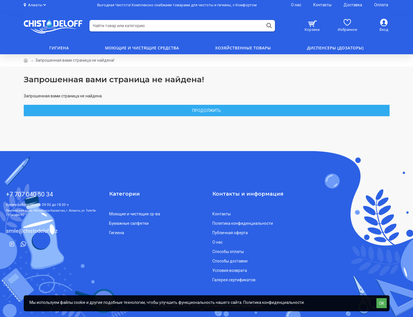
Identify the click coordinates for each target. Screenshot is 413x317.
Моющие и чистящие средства (142, 48)
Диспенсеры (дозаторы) (335, 48)
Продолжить (206, 110)
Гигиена (59, 48)
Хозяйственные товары (243, 48)
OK (381, 303)
